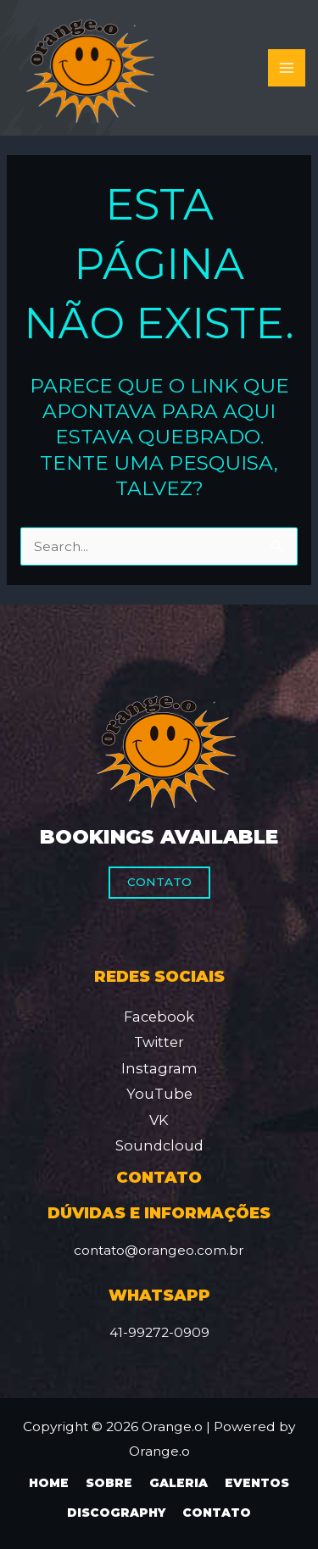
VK (159, 1120)
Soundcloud (159, 1145)
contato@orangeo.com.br (159, 1250)
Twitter (159, 1042)
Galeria (178, 1483)
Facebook (159, 1016)
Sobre (109, 1483)
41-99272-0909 (159, 1332)
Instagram (159, 1068)
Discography (116, 1512)
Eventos (257, 1483)
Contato (159, 882)
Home (49, 1483)
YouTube (159, 1093)
